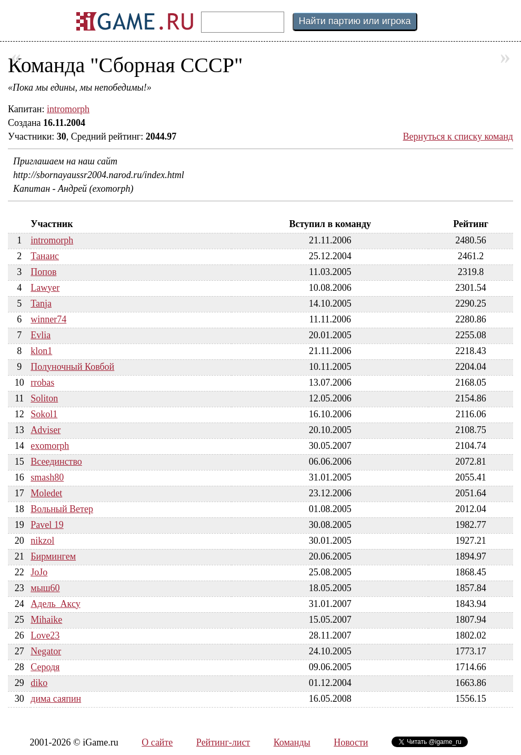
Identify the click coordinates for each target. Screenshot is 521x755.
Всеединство (56, 461)
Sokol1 (44, 414)
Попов (43, 272)
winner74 (48, 319)
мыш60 (45, 588)
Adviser (46, 430)
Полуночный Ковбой (72, 366)
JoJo (39, 572)
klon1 (41, 351)
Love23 (45, 635)
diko (39, 683)
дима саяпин (56, 698)
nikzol (42, 540)
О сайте (157, 742)
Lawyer (45, 287)
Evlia (41, 335)
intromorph (68, 109)
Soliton (44, 398)
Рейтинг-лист (223, 742)
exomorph (50, 445)
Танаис (45, 256)
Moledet (46, 493)
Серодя (45, 667)
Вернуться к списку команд (458, 136)
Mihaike (46, 619)
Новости (351, 742)
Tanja (41, 303)
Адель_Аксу (55, 604)
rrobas (42, 382)
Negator (46, 651)
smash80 (47, 477)
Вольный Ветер (62, 509)
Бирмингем (53, 556)
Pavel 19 (47, 524)
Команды (292, 742)
